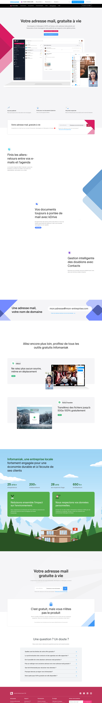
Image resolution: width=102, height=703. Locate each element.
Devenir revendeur (42, 701)
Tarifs (46, 5)
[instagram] (91, 693)
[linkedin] (87, 693)
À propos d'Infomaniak (15, 701)
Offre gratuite (53, 5)
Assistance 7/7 (27, 701)
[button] (65, 166)
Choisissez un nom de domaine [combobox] (76, 125)
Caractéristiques (39, 5)
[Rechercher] (69, 2)
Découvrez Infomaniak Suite (65, 129)
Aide (59, 5)
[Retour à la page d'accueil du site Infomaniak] (14, 2)
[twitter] (84, 693)
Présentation (23, 5)
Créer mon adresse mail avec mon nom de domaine (63, 313)
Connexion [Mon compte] (88, 1)
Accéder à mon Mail (86, 5)
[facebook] (80, 693)
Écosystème (31, 5)
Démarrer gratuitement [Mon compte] (78, 1)
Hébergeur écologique (57, 701)
